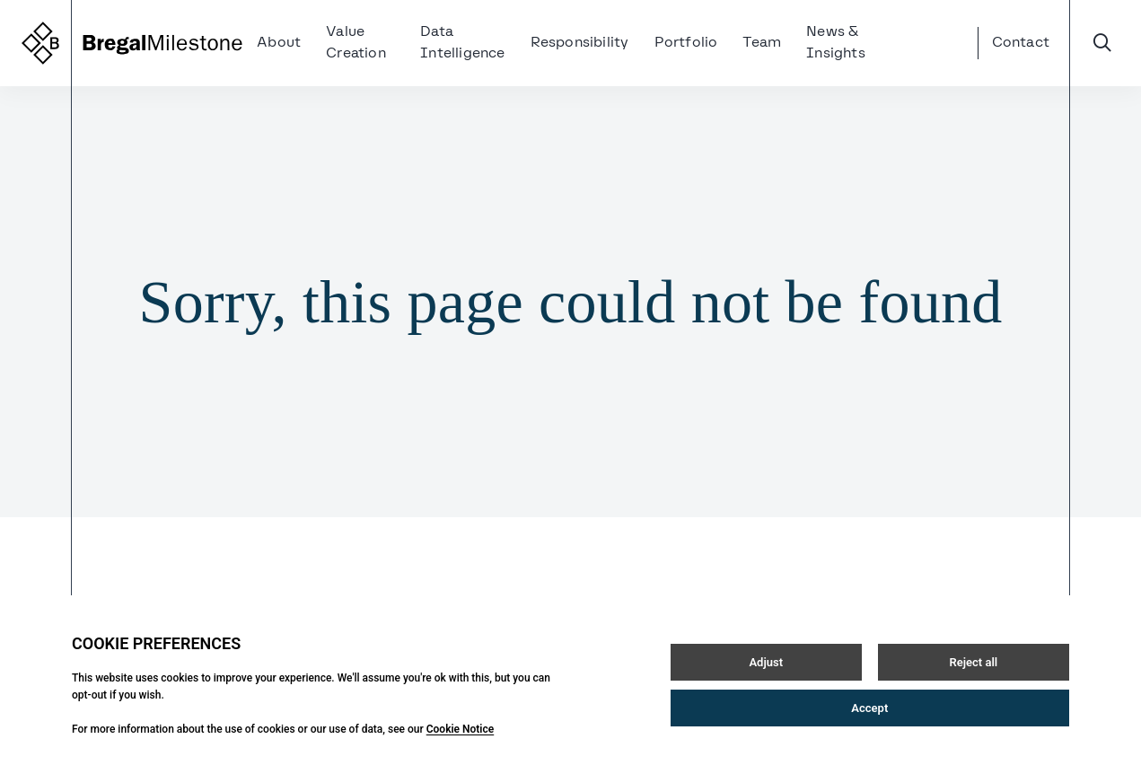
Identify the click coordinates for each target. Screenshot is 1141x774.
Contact (1020, 43)
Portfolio (686, 43)
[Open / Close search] (1102, 43)
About (279, 43)
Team (761, 43)
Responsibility (580, 43)
